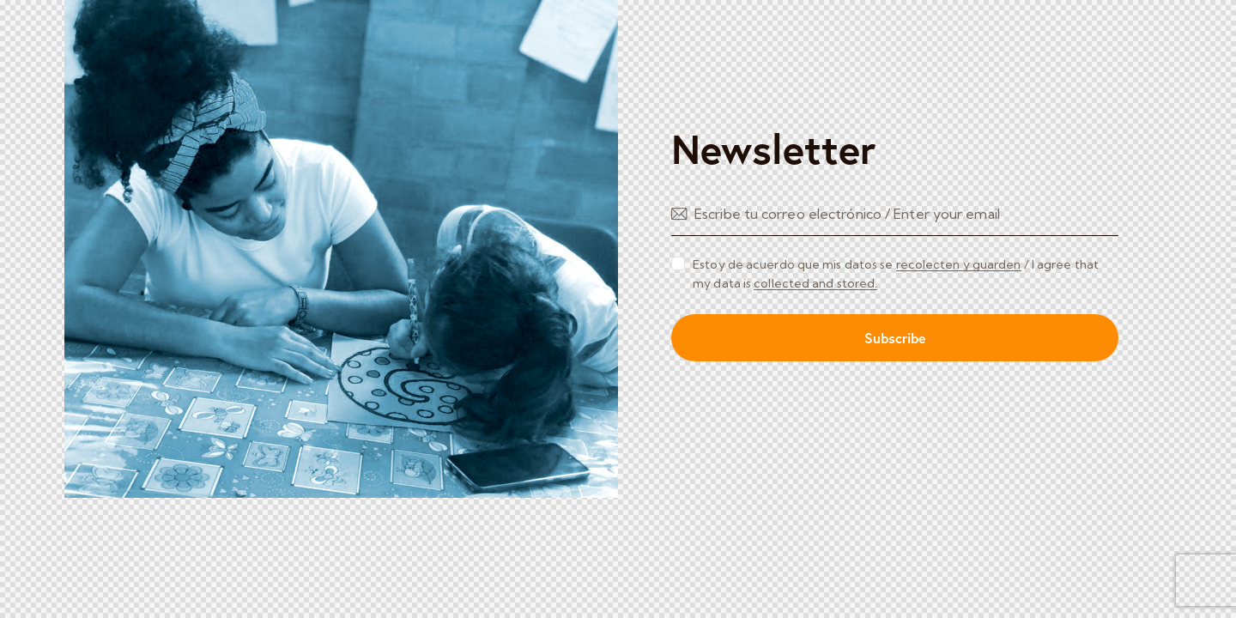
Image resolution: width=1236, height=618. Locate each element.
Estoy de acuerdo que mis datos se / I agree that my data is (896, 274)
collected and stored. (815, 283)
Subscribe (895, 338)
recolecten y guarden (958, 264)
